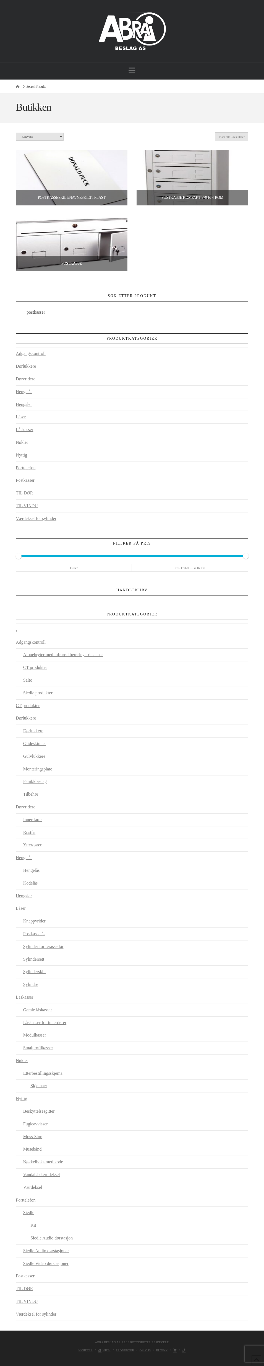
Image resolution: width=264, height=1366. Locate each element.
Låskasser (24, 429)
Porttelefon (25, 467)
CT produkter (35, 667)
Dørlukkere (26, 366)
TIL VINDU (27, 505)
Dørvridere (25, 379)
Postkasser (25, 480)
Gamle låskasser (37, 1009)
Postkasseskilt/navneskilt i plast (71, 197)
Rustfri (29, 832)
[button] (132, 71)
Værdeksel (32, 1187)
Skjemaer (38, 1085)
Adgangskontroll (31, 353)
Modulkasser (34, 1035)
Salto (27, 680)
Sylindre (30, 984)
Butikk (162, 1350)
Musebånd (32, 1149)
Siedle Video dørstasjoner (46, 1263)
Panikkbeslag (35, 781)
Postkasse (71, 263)
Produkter (125, 1350)
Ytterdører (32, 844)
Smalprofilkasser (38, 1047)
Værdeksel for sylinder (36, 518)
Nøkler (22, 442)
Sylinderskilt (34, 971)
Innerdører (32, 819)
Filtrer (74, 567)
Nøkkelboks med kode (43, 1161)
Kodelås (30, 883)
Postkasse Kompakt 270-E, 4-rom (192, 197)
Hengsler (24, 404)
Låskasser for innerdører (44, 1022)
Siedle (28, 1212)
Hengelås (24, 391)
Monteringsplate (37, 769)
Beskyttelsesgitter (39, 1111)
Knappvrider (34, 921)
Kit (33, 1225)
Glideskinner (34, 743)
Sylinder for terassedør (43, 946)
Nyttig (21, 455)
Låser (21, 416)
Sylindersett (33, 959)
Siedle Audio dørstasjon (51, 1238)
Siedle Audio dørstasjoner (46, 1250)
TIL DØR (24, 493)
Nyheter (86, 1350)
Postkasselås (34, 933)
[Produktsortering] (40, 137)
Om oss (145, 1350)
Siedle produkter (38, 692)
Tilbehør (30, 794)
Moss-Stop (32, 1136)
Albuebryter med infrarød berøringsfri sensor (63, 654)
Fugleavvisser (35, 1124)
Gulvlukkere (34, 756)
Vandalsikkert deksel (41, 1174)
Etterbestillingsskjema (42, 1073)
